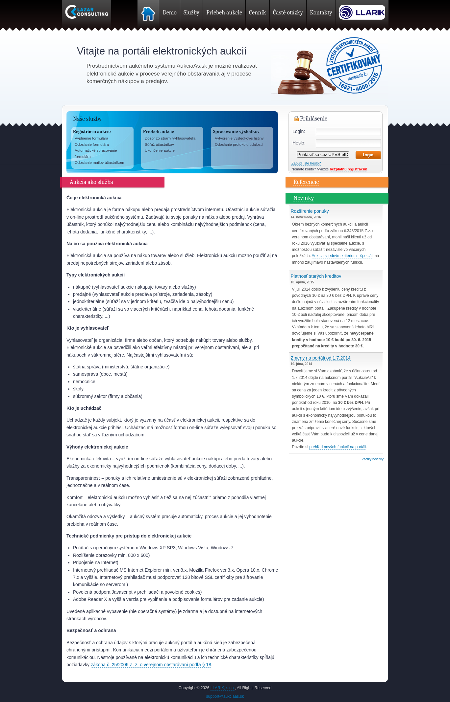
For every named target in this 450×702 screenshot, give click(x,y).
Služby (191, 12)
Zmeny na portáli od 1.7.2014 (321, 358)
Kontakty (321, 12)
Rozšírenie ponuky (310, 211)
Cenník (257, 12)
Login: (298, 131)
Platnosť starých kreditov (316, 276)
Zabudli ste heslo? (306, 163)
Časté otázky (288, 12)
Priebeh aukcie (224, 12)
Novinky (303, 198)
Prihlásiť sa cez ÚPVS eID (322, 154)
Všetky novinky (373, 459)
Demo (169, 12)
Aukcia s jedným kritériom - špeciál (342, 255)
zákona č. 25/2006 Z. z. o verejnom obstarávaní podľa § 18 (151, 664)
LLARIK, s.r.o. (223, 688)
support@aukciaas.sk (225, 696)
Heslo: (299, 142)
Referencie (306, 182)
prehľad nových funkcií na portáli (337, 447)
